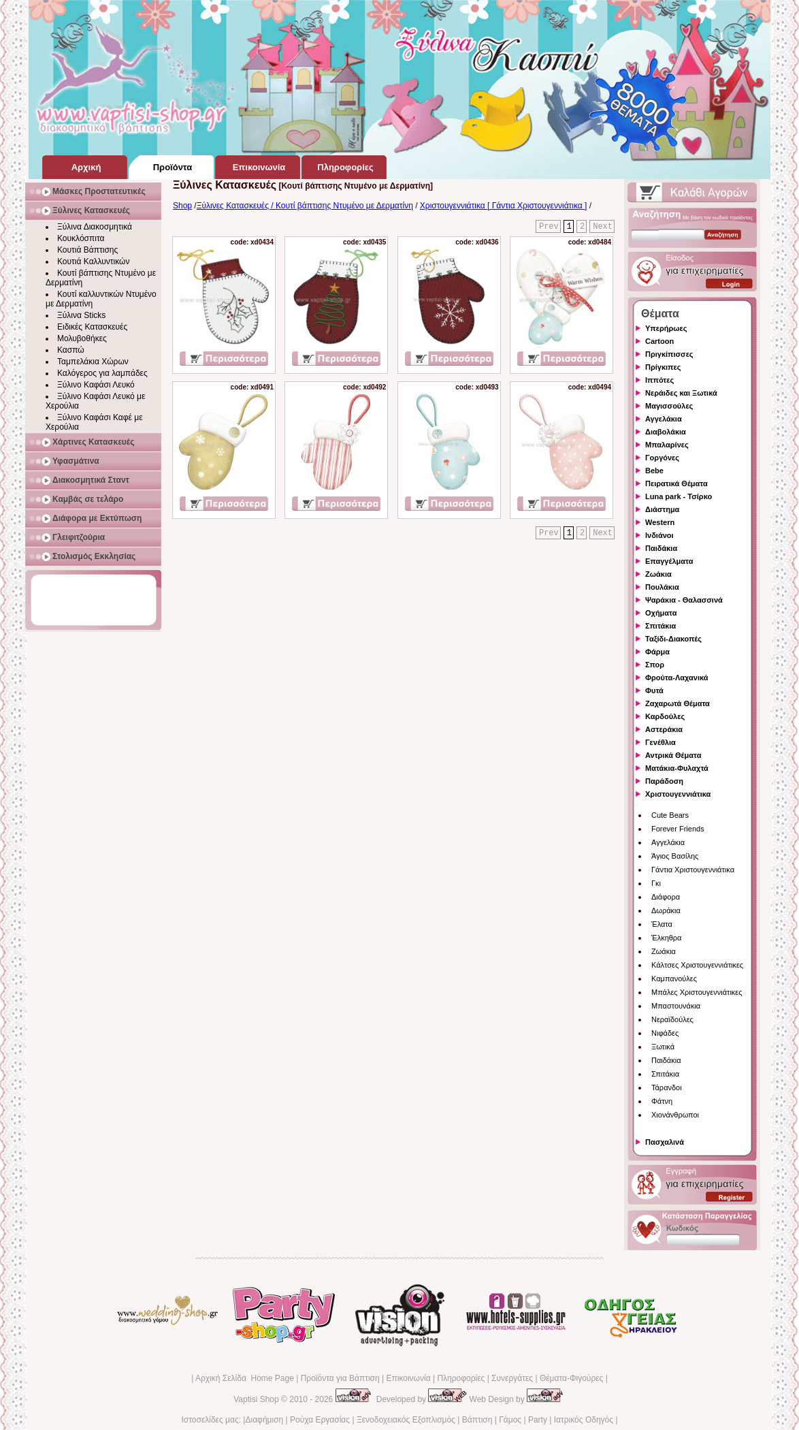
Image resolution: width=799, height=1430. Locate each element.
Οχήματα (660, 613)
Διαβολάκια (665, 432)
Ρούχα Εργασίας (320, 1420)
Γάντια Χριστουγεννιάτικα (692, 869)
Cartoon (659, 341)
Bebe (654, 470)
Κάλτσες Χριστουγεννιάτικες (697, 965)
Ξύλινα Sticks (81, 315)
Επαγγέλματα (669, 561)
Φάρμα (657, 652)
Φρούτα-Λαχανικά (676, 677)
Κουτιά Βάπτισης (87, 250)
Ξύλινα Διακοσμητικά (94, 227)
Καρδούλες (665, 716)
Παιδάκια (661, 548)
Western (659, 522)
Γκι (656, 883)
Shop (182, 205)
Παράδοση (664, 781)
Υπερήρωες (666, 328)
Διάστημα (662, 509)
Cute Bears (670, 815)
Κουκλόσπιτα (80, 238)
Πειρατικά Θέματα (676, 483)
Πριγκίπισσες (669, 354)
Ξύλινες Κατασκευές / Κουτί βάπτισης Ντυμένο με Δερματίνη (305, 205)
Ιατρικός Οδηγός (583, 1420)
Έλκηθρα (666, 938)
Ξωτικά (662, 1047)
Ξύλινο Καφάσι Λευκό (96, 385)
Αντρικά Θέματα (673, 755)
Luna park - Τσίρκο (678, 496)
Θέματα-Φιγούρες (571, 1378)
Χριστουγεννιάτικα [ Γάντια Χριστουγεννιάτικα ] (503, 205)
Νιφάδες (665, 1033)
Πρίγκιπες (663, 367)
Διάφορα (665, 897)
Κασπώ (70, 350)
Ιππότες (659, 380)
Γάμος (510, 1420)
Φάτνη (661, 1101)
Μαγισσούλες (669, 406)
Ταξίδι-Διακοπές (673, 639)
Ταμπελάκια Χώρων (93, 361)
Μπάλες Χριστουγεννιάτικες (697, 992)
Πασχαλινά (664, 1142)
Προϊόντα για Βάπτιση (340, 1378)
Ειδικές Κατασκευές (92, 327)
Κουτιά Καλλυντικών (93, 261)
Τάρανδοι (666, 1087)
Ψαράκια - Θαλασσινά (684, 600)
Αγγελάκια (663, 419)
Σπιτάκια (660, 626)
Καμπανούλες (674, 978)
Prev (549, 227)
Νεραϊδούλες (672, 1019)
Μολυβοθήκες (82, 338)
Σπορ (654, 665)
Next (603, 227)
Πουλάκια (662, 587)
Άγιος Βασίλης (674, 856)
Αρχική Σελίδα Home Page (244, 1378)
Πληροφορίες (461, 1378)
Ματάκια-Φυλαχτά (676, 768)
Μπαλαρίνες (667, 445)
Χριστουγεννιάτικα (678, 794)
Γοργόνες (662, 458)
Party (537, 1420)
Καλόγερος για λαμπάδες (102, 373)
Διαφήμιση (264, 1420)
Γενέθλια (660, 742)
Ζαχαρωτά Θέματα (677, 703)
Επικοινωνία (408, 1378)
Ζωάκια (658, 574)
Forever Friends (677, 829)
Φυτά (654, 690)
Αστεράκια (664, 729)
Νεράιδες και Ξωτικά (681, 393)
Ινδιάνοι (659, 535)
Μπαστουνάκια (675, 1006)
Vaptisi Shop (256, 1399)
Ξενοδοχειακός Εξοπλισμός (406, 1420)
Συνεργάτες (512, 1378)
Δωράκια (666, 910)
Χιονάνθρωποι (675, 1115)
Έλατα (661, 924)
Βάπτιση (477, 1420)
